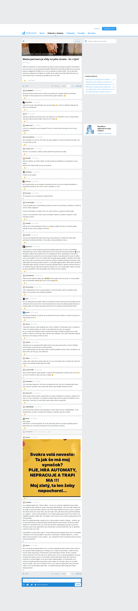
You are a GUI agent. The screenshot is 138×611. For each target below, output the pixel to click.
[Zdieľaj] (32, 80)
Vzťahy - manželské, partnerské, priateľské (42, 54)
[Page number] (69, 86)
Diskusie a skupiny (55, 33)
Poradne (81, 33)
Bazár (42, 33)
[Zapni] (77, 41)
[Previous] (55, 86)
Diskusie (25, 54)
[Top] (25, 573)
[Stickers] (31, 584)
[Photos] (27, 584)
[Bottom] (25, 86)
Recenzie (91, 33)
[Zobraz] (49, 431)
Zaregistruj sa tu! (109, 29)
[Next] (78, 86)
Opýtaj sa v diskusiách (104, 133)
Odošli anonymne (41, 584)
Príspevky (70, 33)
